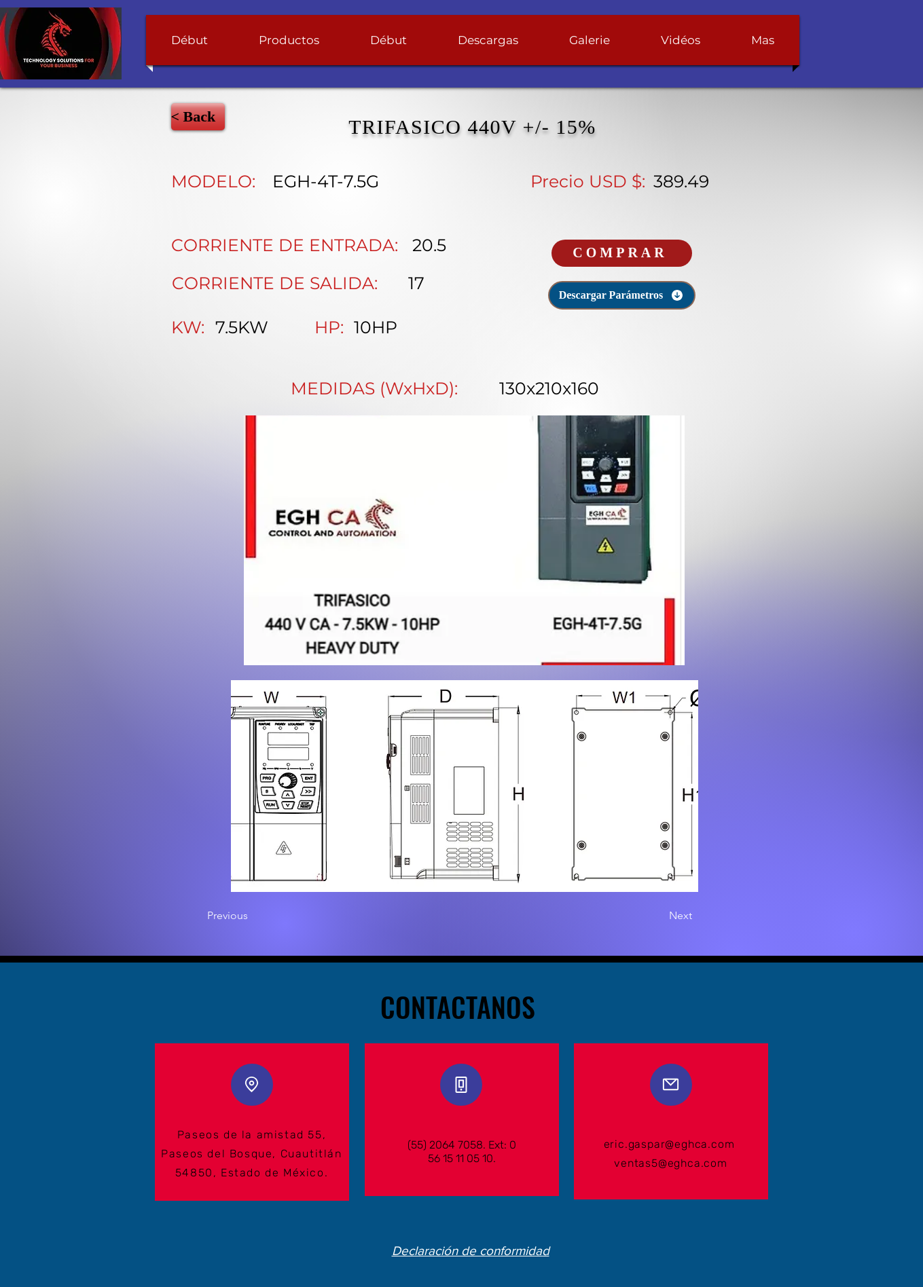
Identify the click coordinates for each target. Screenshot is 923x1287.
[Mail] (671, 1085)
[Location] (252, 1085)
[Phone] (461, 1085)
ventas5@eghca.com (670, 1163)
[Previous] (252, 916)
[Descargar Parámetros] (621, 295)
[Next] (658, 916)
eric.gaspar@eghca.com (669, 1144)
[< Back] (198, 116)
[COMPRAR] (621, 253)
